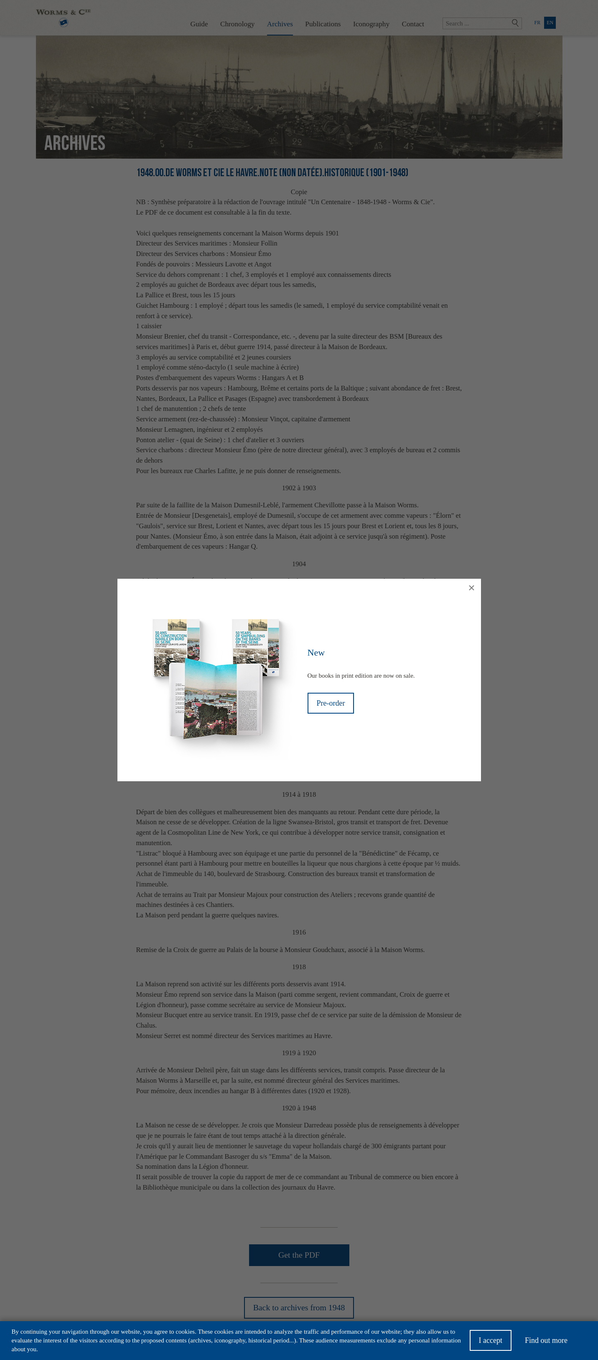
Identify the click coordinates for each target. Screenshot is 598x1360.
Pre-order (331, 703)
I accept (490, 1342)
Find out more (546, 1342)
